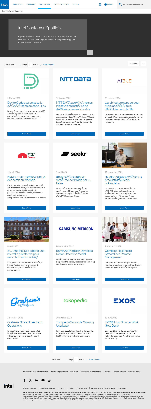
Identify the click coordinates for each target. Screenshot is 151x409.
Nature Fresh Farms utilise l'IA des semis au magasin (26, 178)
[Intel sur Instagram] (49, 380)
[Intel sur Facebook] (24, 380)
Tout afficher (48, 64)
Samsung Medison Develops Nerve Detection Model (74, 252)
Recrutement (134, 371)
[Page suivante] (40, 64)
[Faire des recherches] (120, 4)
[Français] (109, 4)
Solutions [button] (44, 4)
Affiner (133, 63)
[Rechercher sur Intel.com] (136, 4)
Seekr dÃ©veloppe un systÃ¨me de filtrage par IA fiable (73, 180)
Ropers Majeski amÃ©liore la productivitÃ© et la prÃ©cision (123, 180)
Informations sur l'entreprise (35, 371)
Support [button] (30, 4)
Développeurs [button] (61, 4)
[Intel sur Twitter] (30, 380)
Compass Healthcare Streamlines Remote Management (118, 254)
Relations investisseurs (91, 371)
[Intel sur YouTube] (43, 380)
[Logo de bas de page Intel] (9, 385)
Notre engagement (59, 371)
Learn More (26, 134)
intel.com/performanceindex (33, 396)
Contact (107, 371)
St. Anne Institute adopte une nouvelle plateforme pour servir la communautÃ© (25, 254)
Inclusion (74, 371)
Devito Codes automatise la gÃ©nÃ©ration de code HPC (26, 104)
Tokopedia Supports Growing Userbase (75, 323)
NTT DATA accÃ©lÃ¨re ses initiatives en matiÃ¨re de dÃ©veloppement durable (74, 106)
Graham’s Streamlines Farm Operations (24, 323)
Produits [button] (17, 4)
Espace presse (119, 371)
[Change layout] (143, 63)
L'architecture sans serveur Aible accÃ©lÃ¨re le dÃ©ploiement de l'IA (122, 106)
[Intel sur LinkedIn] (37, 380)
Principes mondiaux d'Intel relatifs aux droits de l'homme (69, 398)
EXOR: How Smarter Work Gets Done (121, 323)
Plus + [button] (76, 4)
